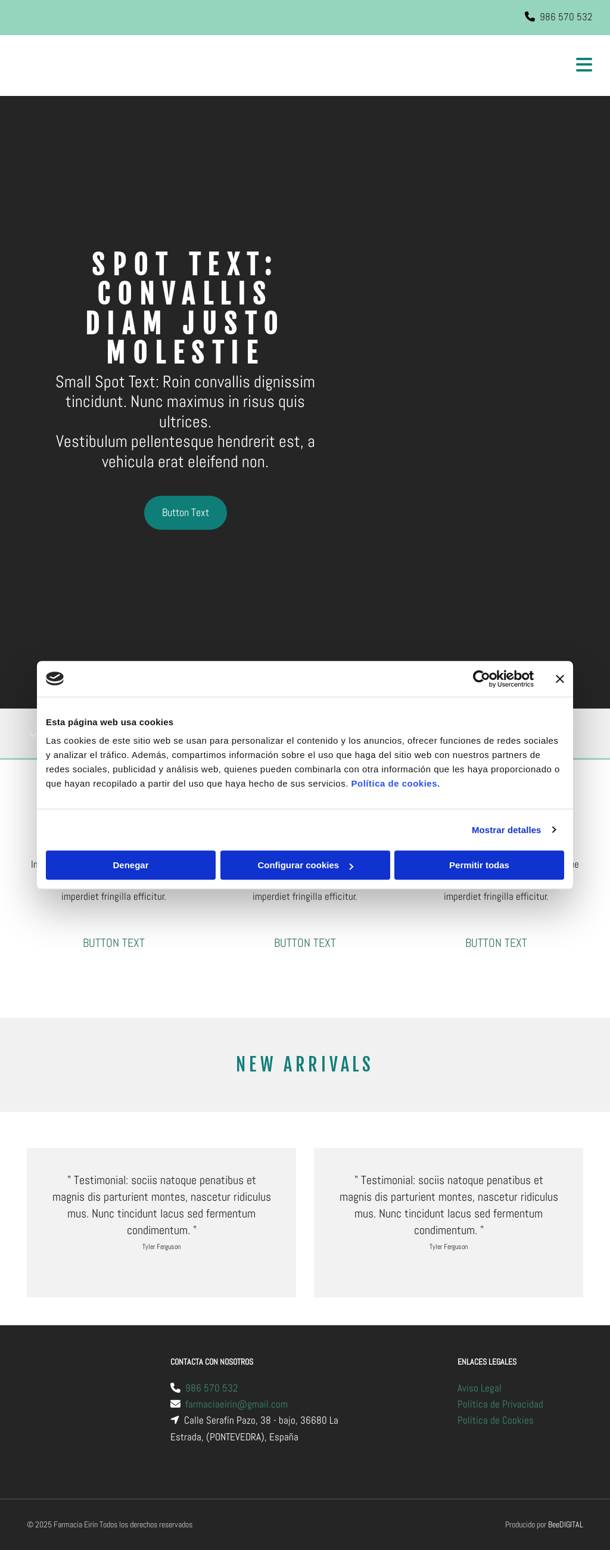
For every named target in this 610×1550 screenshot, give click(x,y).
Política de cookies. (395, 783)
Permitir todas (479, 865)
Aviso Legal (480, 1387)
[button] (185, 513)
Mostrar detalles (506, 830)
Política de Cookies (496, 1420)
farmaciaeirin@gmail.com (236, 1404)
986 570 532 (566, 16)
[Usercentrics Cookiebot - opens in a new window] (482, 679)
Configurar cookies (305, 865)
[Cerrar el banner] (560, 679)
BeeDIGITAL (565, 1524)
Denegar (130, 865)
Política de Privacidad (500, 1404)
